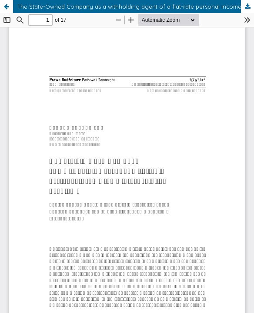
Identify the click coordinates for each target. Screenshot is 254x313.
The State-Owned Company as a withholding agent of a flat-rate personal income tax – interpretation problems (135, 6)
